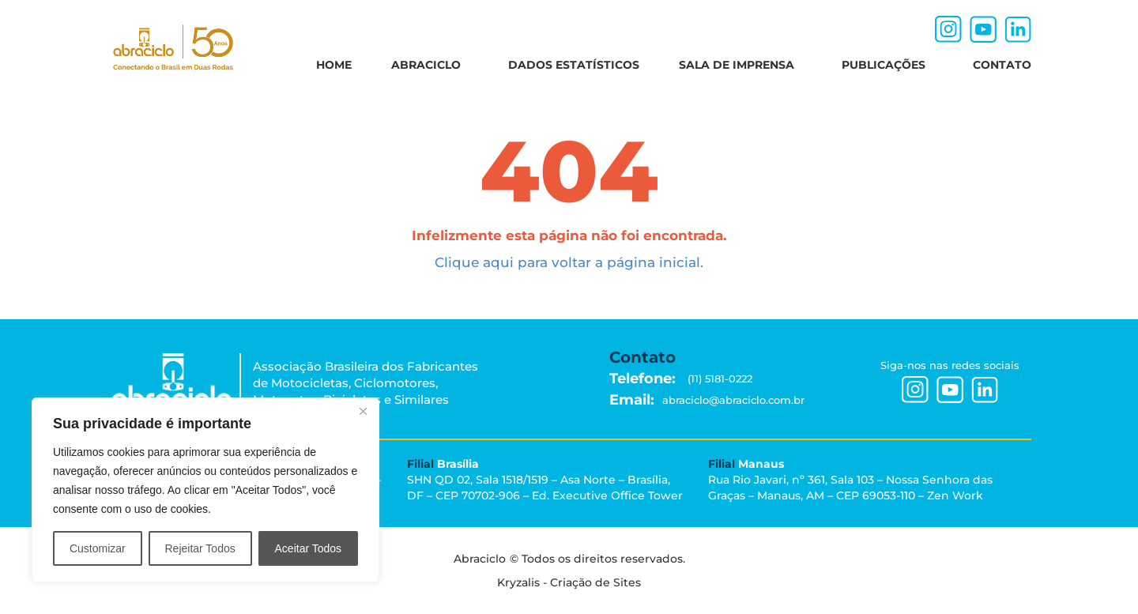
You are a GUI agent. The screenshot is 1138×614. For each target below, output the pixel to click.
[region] (205, 489)
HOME (334, 65)
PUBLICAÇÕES (887, 65)
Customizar (98, 548)
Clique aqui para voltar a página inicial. (569, 262)
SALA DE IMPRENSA (740, 65)
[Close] (362, 410)
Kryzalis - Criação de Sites (569, 579)
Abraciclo (506, 562)
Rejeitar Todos (199, 548)
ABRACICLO (430, 65)
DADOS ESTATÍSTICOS (573, 65)
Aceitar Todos (308, 548)
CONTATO (1002, 65)
